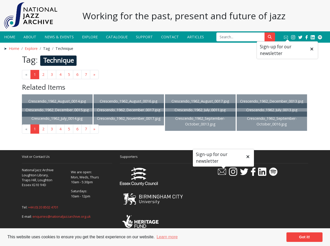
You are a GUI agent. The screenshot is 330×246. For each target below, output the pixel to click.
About (29, 36)
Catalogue (117, 36)
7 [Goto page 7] (86, 74)
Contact (170, 36)
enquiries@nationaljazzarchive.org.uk (61, 216)
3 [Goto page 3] (52, 74)
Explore (90, 36)
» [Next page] (94, 74)
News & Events (59, 36)
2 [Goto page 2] (43, 74)
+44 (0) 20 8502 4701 (43, 207)
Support (144, 36)
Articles (195, 36)
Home (9, 36)
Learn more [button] (167, 237)
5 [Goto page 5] (69, 74)
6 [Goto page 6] (77, 74)
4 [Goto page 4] (60, 74)
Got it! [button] (304, 237)
